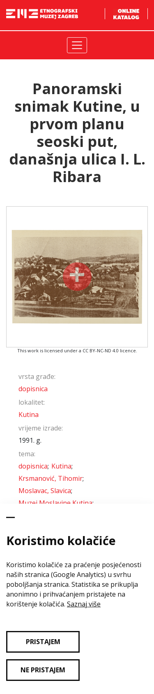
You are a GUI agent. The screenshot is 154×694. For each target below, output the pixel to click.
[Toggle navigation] (77, 45)
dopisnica (33, 388)
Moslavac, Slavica (44, 490)
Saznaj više (84, 603)
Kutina (28, 414)
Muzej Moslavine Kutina (55, 502)
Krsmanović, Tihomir (50, 478)
